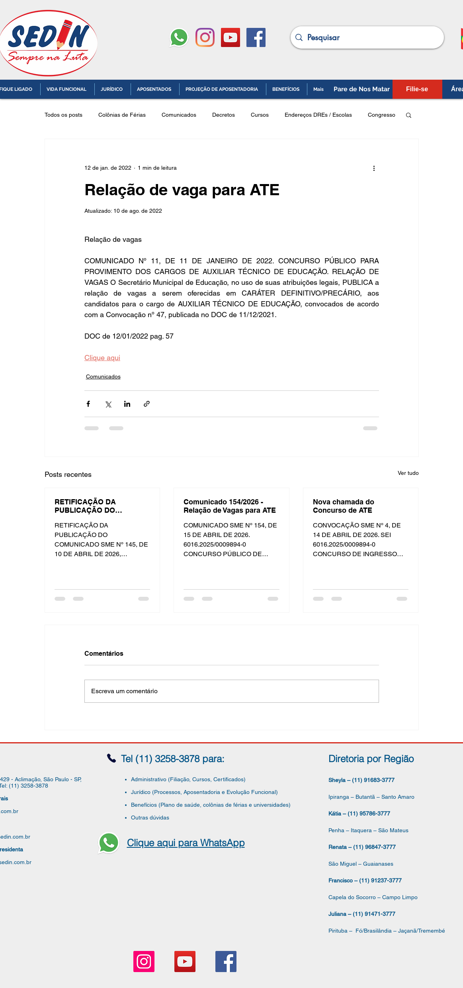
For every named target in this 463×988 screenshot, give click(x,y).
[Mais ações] (374, 168)
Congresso (381, 115)
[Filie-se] (417, 89)
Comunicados (179, 115)
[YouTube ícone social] (230, 37)
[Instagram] (205, 37)
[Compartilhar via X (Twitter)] (107, 404)
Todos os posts (63, 115)
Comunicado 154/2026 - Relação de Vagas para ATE (230, 506)
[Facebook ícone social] (256, 37)
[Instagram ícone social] (143, 961)
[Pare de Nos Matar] (362, 89)
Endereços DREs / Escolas (318, 115)
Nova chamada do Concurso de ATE (343, 506)
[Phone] (111, 758)
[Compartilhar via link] (146, 404)
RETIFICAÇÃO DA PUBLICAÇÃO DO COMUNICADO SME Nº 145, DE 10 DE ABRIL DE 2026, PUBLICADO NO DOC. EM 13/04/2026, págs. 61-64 (101, 506)
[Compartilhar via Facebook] (88, 404)
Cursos (260, 115)
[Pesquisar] (367, 37)
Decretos (223, 115)
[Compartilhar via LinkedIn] (127, 404)
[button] (408, 115)
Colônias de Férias (122, 115)
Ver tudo (408, 473)
